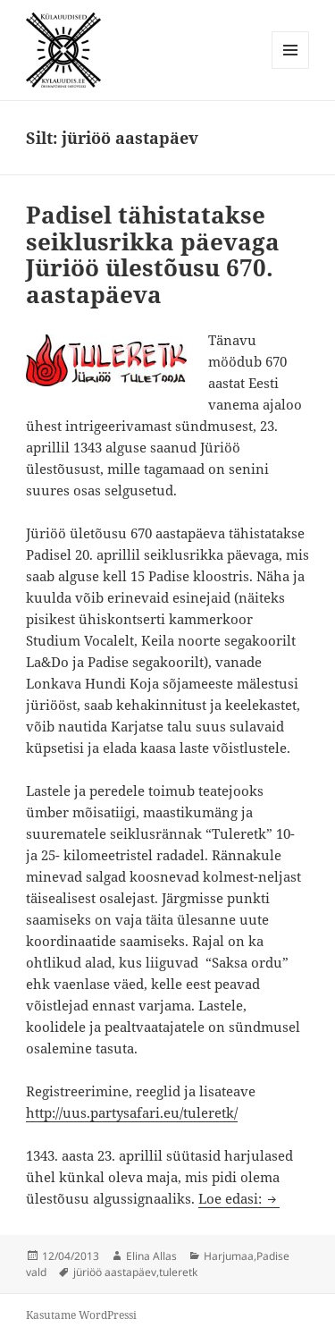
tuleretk (178, 1272)
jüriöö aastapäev (114, 1272)
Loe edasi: (239, 1198)
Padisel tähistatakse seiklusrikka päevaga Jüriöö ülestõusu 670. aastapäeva (153, 255)
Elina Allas (151, 1256)
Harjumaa (229, 1256)
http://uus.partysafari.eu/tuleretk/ (132, 1112)
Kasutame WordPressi (81, 1315)
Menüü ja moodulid (290, 68)
